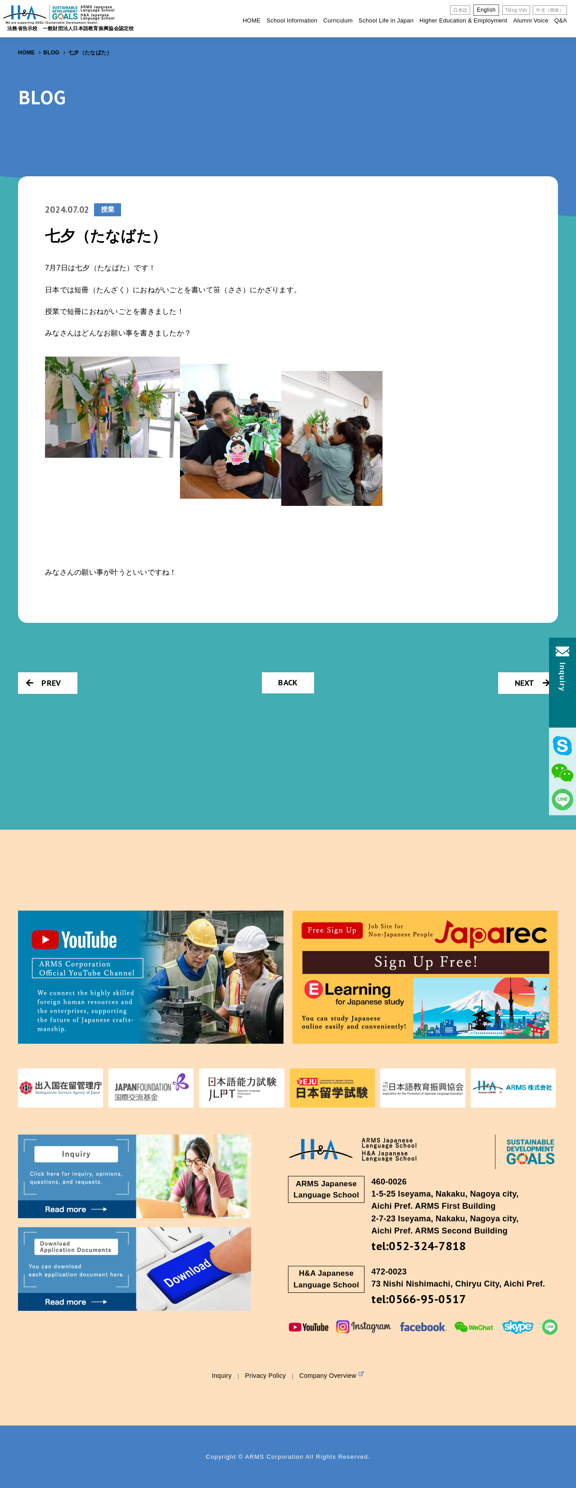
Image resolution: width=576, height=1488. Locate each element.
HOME (252, 20)
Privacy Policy (265, 1375)
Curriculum (337, 20)
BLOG (51, 52)
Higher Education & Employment (463, 20)
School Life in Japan (386, 20)
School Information (291, 20)
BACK (287, 682)
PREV (43, 683)
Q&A (560, 20)
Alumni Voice (530, 20)
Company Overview (331, 1375)
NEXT (532, 683)
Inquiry (222, 1375)
